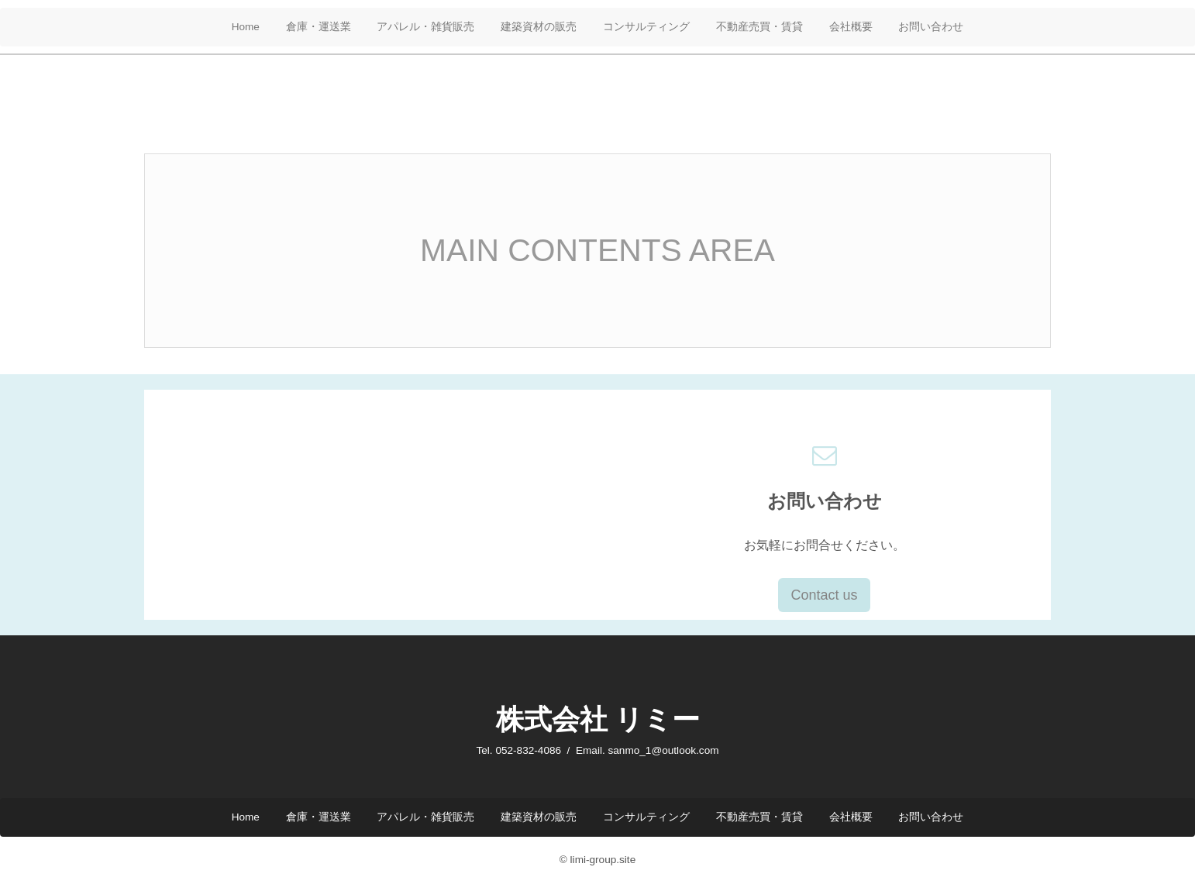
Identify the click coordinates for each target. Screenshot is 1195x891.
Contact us (823, 595)
